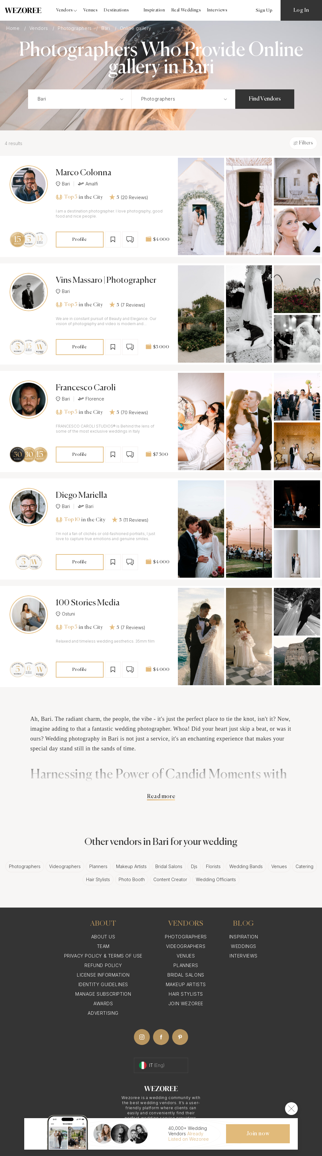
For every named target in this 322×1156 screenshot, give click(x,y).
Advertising (103, 1013)
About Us (103, 936)
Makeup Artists (131, 866)
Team (103, 946)
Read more (161, 796)
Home (13, 28)
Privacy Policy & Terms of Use (103, 955)
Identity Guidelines (103, 984)
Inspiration (154, 10)
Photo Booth (132, 879)
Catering (304, 866)
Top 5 (66, 197)
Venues (91, 10)
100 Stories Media (88, 603)
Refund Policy (103, 965)
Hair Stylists (98, 879)
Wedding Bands (246, 866)
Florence (91, 398)
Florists (213, 866)
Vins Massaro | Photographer (106, 280)
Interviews (217, 10)
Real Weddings (186, 10)
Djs (194, 866)
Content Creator (170, 879)
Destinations (116, 10)
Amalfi (88, 183)
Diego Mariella (81, 495)
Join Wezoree (185, 1003)
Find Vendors (265, 99)
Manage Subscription (103, 994)
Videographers (65, 866)
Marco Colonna (83, 173)
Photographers (75, 28)
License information (103, 975)
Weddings (243, 946)
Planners (98, 866)
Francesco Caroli (86, 388)
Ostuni (65, 613)
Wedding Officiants (216, 879)
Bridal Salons (168, 866)
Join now (257, 1134)
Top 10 (68, 520)
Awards (103, 1003)
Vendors (39, 28)
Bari (106, 28)
